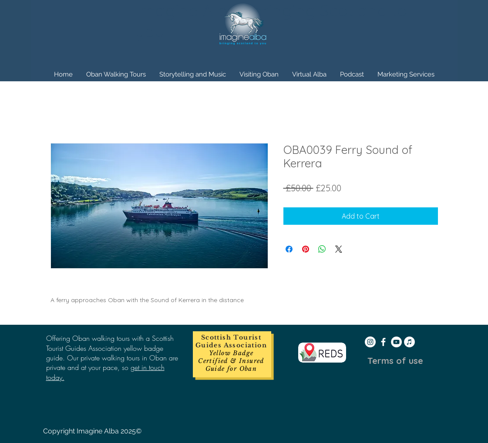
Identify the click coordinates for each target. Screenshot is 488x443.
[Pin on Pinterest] (305, 249)
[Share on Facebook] (289, 249)
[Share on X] (338, 249)
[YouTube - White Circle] (396, 341)
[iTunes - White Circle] (409, 341)
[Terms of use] (395, 361)
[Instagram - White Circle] (370, 341)
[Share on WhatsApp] (322, 249)
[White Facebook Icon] (383, 341)
